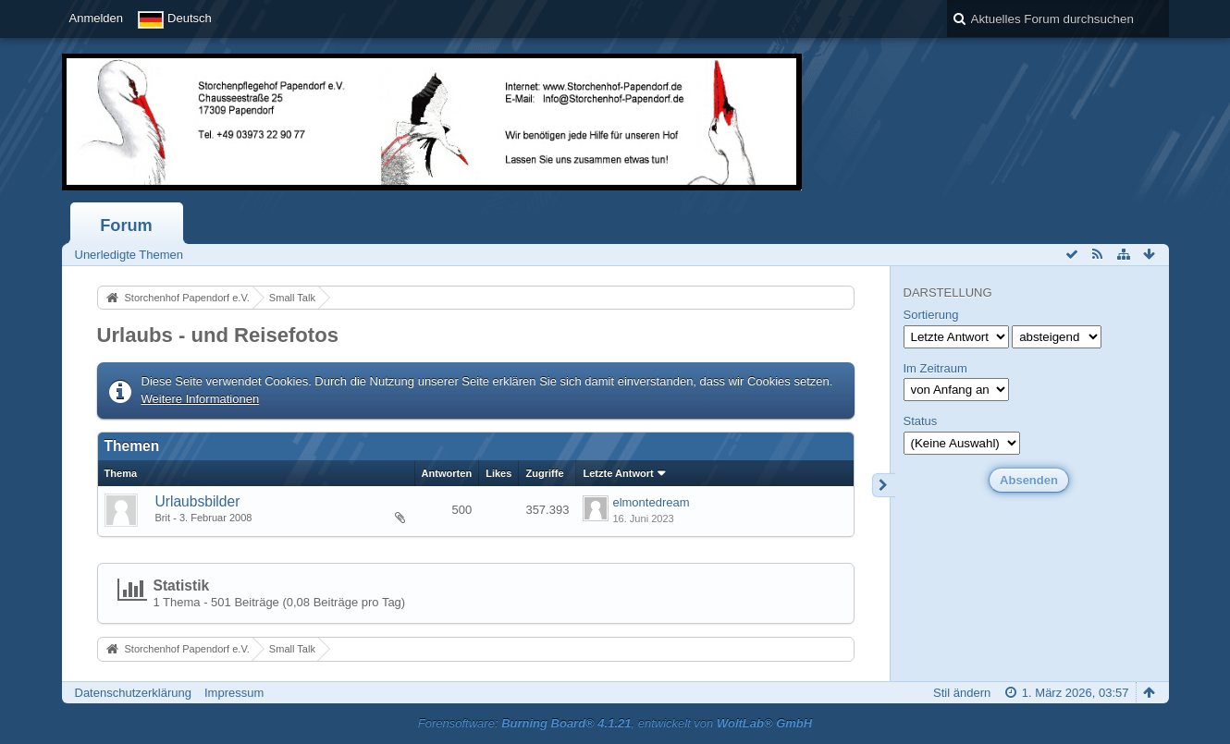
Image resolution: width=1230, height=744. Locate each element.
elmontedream (650, 502)
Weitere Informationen (200, 399)
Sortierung (931, 315)
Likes (498, 473)
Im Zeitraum (935, 368)
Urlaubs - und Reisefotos (217, 335)
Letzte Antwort (618, 473)
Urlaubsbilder (197, 501)
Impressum (234, 693)
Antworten (447, 473)
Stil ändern (961, 693)
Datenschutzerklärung (133, 693)
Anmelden (96, 18)
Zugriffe (544, 473)
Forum (126, 225)
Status (921, 421)
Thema (121, 473)
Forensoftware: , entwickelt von (615, 723)
